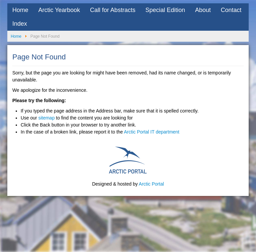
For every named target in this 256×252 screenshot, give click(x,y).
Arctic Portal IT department (151, 132)
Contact (231, 10)
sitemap (46, 117)
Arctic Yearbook (59, 10)
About (203, 10)
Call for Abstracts (112, 10)
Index (19, 23)
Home (20, 10)
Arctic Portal (151, 184)
